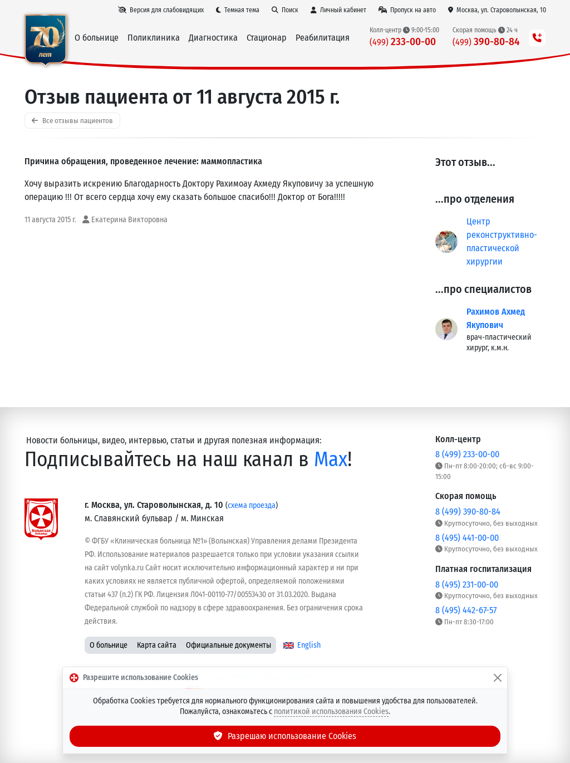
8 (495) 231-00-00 (466, 584)
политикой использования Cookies (331, 711)
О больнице (108, 645)
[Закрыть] (498, 678)
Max (330, 459)
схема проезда (252, 505)
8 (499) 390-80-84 (467, 511)
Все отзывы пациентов (72, 120)
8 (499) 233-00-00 (467, 454)
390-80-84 (486, 41)
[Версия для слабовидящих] (161, 10)
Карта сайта (156, 645)
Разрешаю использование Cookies (285, 736)
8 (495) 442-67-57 (466, 610)
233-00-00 (403, 41)
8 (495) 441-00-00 (467, 537)
